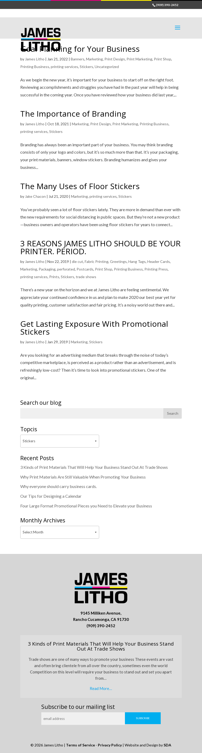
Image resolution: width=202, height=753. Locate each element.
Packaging (47, 269)
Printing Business (34, 66)
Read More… (101, 688)
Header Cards (158, 261)
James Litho (34, 59)
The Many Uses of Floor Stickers (80, 186)
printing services (64, 66)
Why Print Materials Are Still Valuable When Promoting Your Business (83, 476)
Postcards (85, 269)
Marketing (94, 59)
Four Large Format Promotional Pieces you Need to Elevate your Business (86, 505)
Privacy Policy (110, 745)
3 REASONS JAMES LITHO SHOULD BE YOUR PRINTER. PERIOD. (100, 247)
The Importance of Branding (73, 113)
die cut (77, 261)
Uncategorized (107, 66)
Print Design (114, 59)
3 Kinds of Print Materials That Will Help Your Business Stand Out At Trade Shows (94, 467)
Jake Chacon (35, 196)
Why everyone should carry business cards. (58, 486)
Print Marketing (139, 59)
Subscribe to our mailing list (78, 706)
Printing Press (156, 269)
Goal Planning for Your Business (80, 48)
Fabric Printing (96, 261)
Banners (77, 59)
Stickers (86, 66)
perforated (66, 269)
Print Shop (162, 59)
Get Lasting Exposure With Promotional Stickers (94, 327)
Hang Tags (137, 261)
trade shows (86, 276)
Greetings (118, 261)
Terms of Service (80, 745)
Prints (54, 276)
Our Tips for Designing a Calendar (51, 496)
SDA (167, 745)
